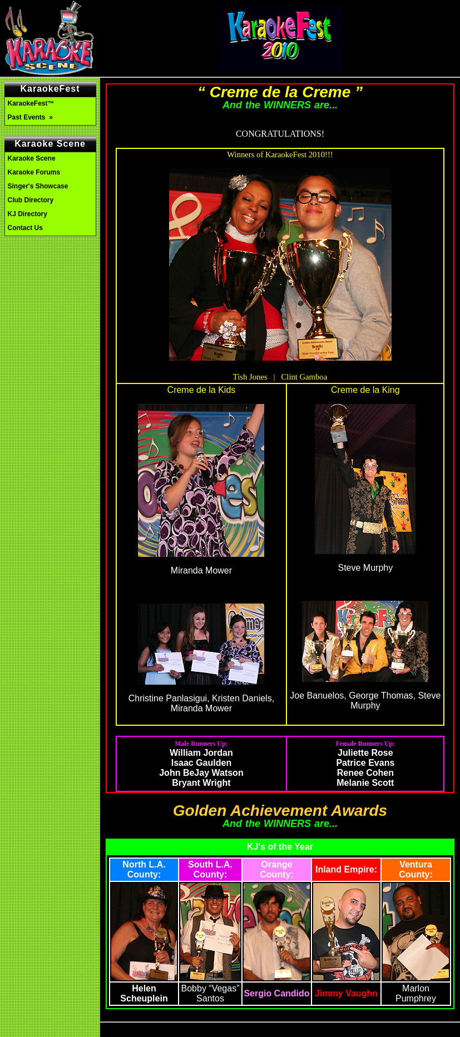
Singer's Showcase (38, 186)
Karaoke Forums (34, 172)
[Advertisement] (50, 288)
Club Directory (31, 200)
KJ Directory (27, 214)
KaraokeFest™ (31, 103)
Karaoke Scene (32, 158)
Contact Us (25, 228)
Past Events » (31, 117)
